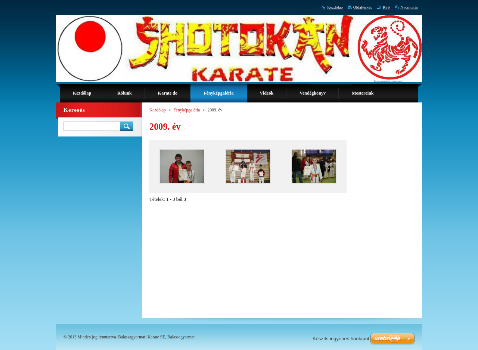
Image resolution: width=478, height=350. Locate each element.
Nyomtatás (409, 7)
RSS (386, 7)
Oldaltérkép (362, 7)
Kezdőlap (157, 110)
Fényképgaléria (186, 110)
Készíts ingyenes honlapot (341, 338)
